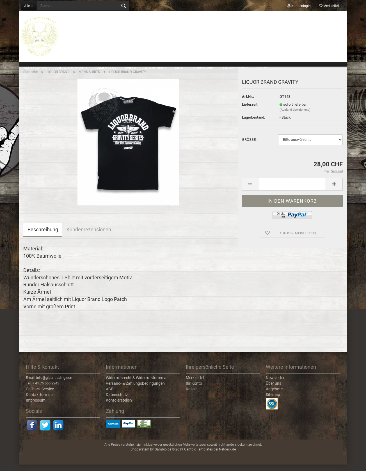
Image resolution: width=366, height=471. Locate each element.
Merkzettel (329, 6)
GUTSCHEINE (155, 67)
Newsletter (275, 384)
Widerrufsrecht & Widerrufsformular (137, 384)
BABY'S (130, 67)
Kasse (191, 395)
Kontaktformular (40, 401)
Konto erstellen (119, 406)
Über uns (273, 390)
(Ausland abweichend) (295, 116)
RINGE (262, 67)
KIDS (179, 67)
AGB (110, 395)
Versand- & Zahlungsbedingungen (135, 390)
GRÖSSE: (249, 146)
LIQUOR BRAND (235, 67)
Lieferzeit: (250, 111)
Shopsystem (140, 456)
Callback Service (40, 395)
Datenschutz (117, 401)
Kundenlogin (299, 6)
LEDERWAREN (202, 67)
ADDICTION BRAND (71, 67)
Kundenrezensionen (89, 236)
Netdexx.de (227, 456)
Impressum (35, 406)
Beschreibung (43, 236)
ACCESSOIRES (35, 67)
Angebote (274, 395)
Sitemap (273, 401)
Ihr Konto (194, 390)
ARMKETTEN (105, 67)
